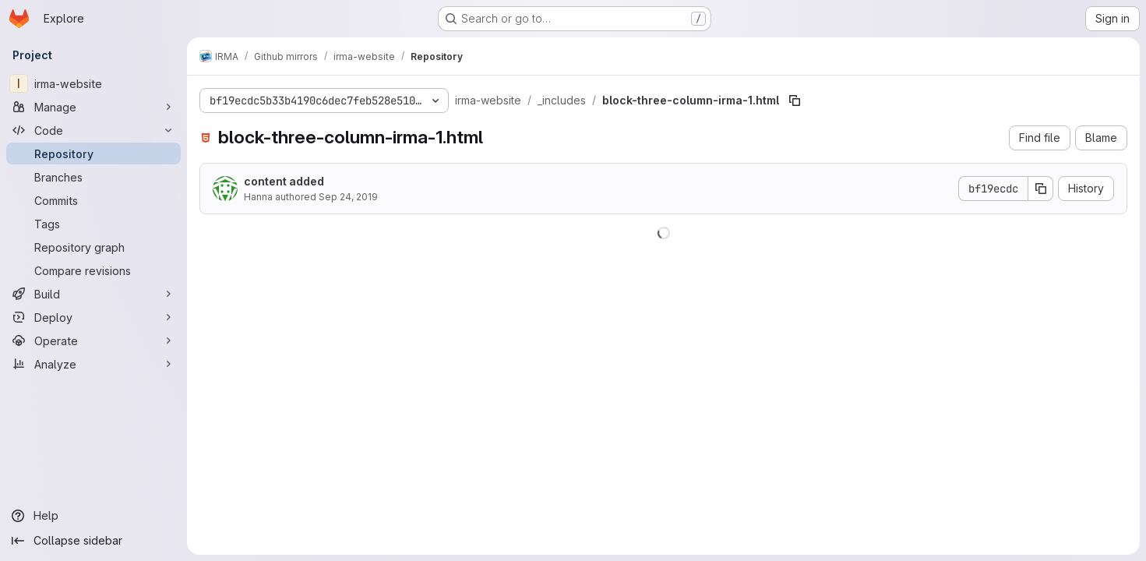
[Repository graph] (93, 247)
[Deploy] (93, 317)
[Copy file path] (794, 100)
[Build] (93, 294)
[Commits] (93, 200)
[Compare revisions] (93, 270)
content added (284, 181)
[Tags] (93, 224)
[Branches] (93, 177)
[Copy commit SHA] (1040, 188)
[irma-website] (93, 83)
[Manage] (93, 107)
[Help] (93, 516)
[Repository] (93, 153)
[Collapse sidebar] (93, 541)
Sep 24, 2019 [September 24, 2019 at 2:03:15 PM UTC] (348, 197)
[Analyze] (93, 364)
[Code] (93, 130)
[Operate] (93, 340)
